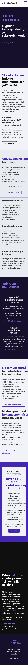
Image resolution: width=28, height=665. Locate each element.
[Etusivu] (14, 3)
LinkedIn (14, 654)
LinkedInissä (21, 503)
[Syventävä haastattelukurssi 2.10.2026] (14, 310)
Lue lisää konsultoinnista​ (14, 405)
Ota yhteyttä (9, 143)
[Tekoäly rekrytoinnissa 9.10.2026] (14, 339)
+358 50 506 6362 (8, 627)
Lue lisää (14, 531)
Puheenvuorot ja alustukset (9, 452)
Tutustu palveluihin (10, 43)
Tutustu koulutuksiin (12, 192)
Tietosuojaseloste (14, 659)
